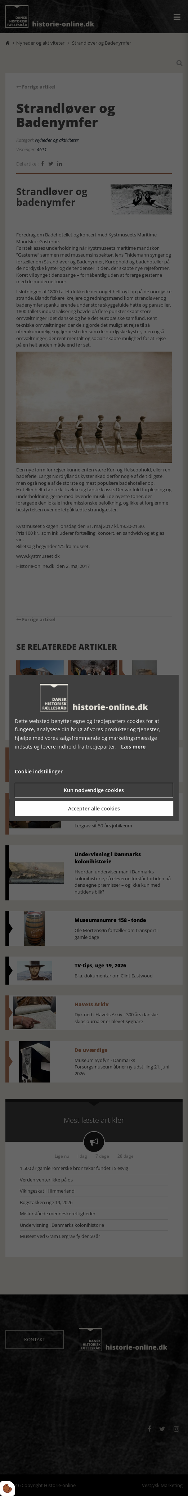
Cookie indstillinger (39, 771)
